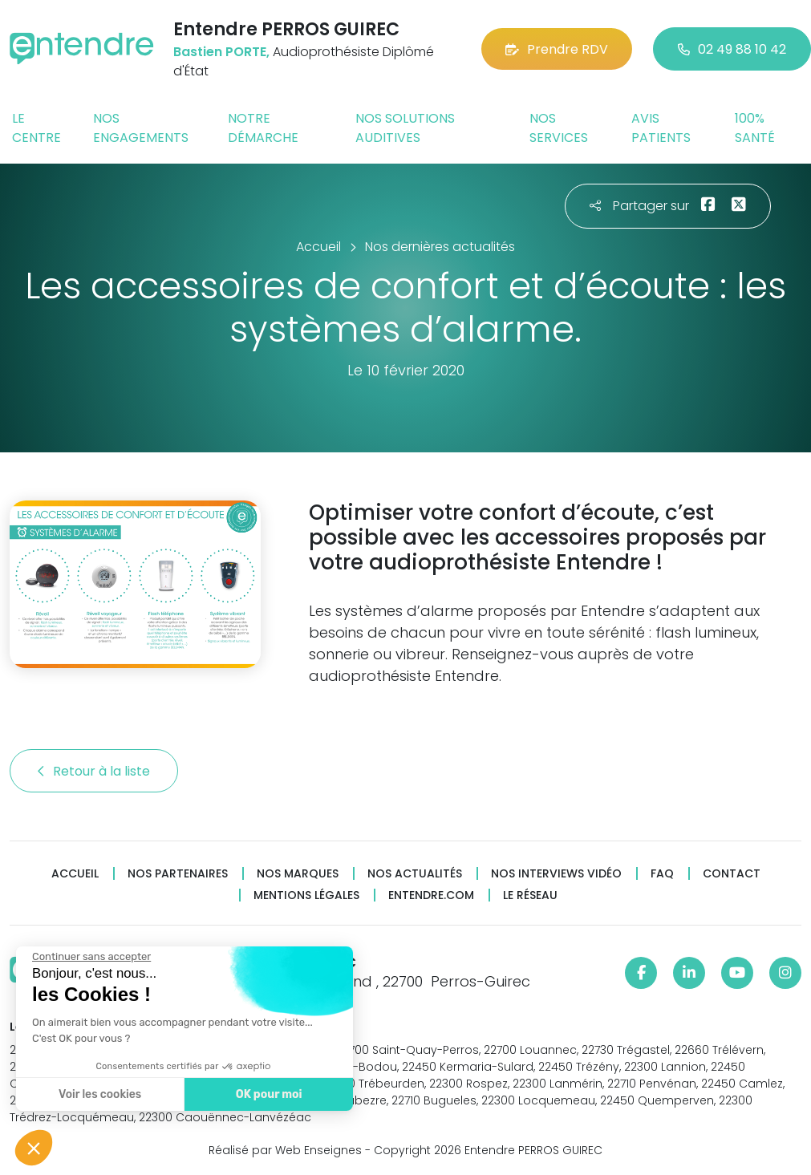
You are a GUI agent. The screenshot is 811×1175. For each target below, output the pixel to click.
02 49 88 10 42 (732, 49)
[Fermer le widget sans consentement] (87, 957)
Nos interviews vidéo (556, 874)
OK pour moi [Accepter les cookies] (264, 1094)
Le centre (36, 128)
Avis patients (661, 128)
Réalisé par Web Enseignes (285, 1150)
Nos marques (298, 874)
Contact (731, 874)
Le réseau (530, 895)
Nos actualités (414, 874)
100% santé (755, 128)
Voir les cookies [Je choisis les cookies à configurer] (96, 1094)
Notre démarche (263, 128)
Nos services (558, 128)
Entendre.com (431, 895)
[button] (33, 1147)
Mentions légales (306, 895)
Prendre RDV (556, 49)
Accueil (75, 874)
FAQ (662, 874)
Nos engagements (141, 128)
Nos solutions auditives (405, 128)
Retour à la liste (93, 771)
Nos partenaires (178, 874)
